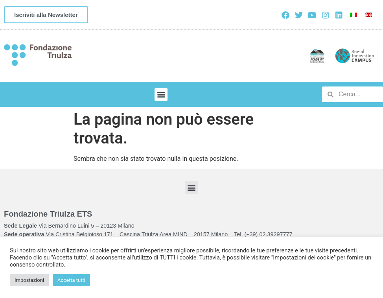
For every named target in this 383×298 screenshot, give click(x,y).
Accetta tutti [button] (71, 280)
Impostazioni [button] (29, 280)
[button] (161, 94)
